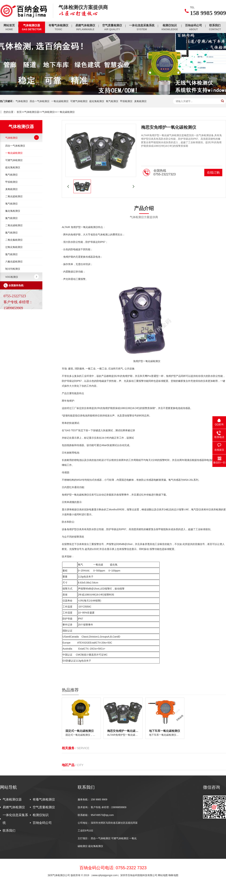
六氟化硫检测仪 (14, 261)
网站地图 (163, 875)
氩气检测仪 (11, 254)
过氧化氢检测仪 (14, 247)
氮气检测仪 (11, 218)
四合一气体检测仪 (39, 101)
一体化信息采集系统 (141, 27)
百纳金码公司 (193, 27)
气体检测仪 (22, 101)
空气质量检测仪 (112, 27)
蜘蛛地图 (173, 875)
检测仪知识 (170, 27)
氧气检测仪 (112, 101)
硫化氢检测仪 (96, 101)
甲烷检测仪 (126, 101)
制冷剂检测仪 (12, 268)
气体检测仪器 (31, 27)
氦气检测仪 (11, 232)
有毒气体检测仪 (58, 27)
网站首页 (9, 27)
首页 (19, 112)
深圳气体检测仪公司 (59, 875)
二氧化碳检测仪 (14, 225)
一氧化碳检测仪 (60, 101)
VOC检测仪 (11, 276)
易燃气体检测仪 (85, 27)
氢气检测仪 (11, 203)
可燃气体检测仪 (79, 101)
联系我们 (215, 27)
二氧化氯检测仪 (14, 239)
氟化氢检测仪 (12, 210)
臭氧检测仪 (140, 101)
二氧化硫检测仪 (14, 196)
